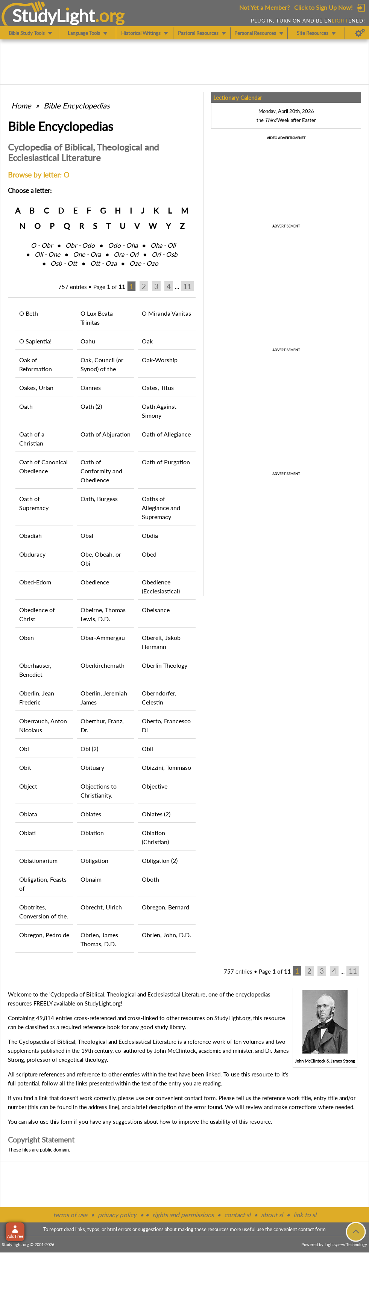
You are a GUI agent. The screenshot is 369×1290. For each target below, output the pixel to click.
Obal (86, 535)
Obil (147, 748)
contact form (200, 1097)
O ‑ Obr (42, 245)
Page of (109, 286)
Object (28, 786)
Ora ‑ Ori (126, 254)
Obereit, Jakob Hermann (161, 642)
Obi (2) (89, 748)
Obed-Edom (35, 582)
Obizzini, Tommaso (166, 767)
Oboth (150, 879)
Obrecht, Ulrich (101, 907)
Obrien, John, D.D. (166, 934)
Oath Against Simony (159, 411)
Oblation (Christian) (155, 837)
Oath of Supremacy (34, 503)
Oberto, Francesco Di (166, 725)
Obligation (94, 860)
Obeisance (156, 609)
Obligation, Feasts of (43, 884)
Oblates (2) (156, 813)
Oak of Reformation (35, 364)
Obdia (150, 535)
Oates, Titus (158, 387)
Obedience (94, 582)
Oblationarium (38, 860)
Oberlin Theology (164, 665)
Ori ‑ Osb (165, 254)
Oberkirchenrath (102, 665)
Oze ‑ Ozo (143, 263)
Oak (147, 341)
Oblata (28, 813)
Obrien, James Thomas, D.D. (99, 939)
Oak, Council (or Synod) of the (101, 364)
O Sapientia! (35, 341)
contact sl (237, 1215)
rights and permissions (183, 1215)
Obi (24, 748)
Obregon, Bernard (165, 907)
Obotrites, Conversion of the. (43, 911)
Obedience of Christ (37, 614)
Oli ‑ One (47, 254)
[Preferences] (360, 33)
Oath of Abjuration (105, 434)
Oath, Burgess (99, 498)
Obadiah (30, 535)
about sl (272, 1215)
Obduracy (32, 554)
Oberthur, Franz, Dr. (102, 725)
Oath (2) (91, 406)
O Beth (28, 313)
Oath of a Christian (31, 439)
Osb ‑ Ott (63, 263)
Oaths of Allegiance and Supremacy (161, 507)
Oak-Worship (160, 359)
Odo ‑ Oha (123, 245)
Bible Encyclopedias (77, 105)
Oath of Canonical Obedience (43, 466)
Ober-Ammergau (102, 637)
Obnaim (91, 879)
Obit (25, 767)
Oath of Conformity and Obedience (101, 470)
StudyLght (53, 15)
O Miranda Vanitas (166, 313)
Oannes (90, 387)
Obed (149, 554)
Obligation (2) (160, 860)
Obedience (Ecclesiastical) (161, 586)
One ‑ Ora (87, 254)
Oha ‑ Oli (163, 245)
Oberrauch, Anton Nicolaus (43, 725)
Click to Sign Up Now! (323, 7)
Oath (26, 406)
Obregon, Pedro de (44, 934)
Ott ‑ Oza (103, 263)
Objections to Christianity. (98, 791)
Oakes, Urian (36, 387)
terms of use (70, 1215)
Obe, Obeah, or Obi (100, 559)
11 (187, 286)
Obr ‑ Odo (80, 245)
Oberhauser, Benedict (35, 670)
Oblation (92, 832)
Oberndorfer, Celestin (159, 697)
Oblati (27, 832)
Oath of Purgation (166, 461)
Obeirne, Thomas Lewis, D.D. (103, 614)
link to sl (304, 1215)
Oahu (87, 341)
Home (21, 105)
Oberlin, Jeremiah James (103, 697)
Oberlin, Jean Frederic (36, 697)
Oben (26, 637)
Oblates (90, 813)
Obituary (92, 767)
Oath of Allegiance (166, 434)
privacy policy (117, 1215)
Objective (154, 786)
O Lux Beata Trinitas (96, 318)
